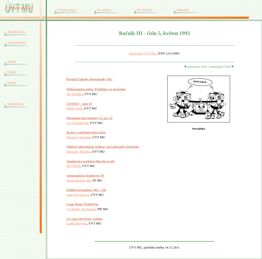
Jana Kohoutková (78, 195)
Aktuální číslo (16, 32)
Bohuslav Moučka (78, 151)
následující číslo (222, 67)
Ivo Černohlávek (78, 123)
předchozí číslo (195, 67)
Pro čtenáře (144, 10)
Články (12, 72)
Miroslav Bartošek (79, 137)
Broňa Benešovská (79, 180)
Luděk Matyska (77, 223)
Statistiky (183, 10)
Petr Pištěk (74, 166)
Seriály (11, 83)
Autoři (11, 61)
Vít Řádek (73, 209)
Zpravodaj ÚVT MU (142, 53)
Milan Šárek (75, 108)
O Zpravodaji (66, 10)
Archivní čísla (16, 42)
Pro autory (104, 10)
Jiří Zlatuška (75, 94)
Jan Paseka (89, 209)
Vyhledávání (15, 104)
